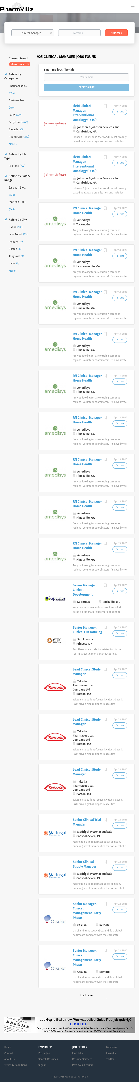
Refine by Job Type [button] (15, 156)
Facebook (111, 1047)
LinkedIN (111, 1053)
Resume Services (82, 1059)
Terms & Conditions (15, 1065)
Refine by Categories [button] (12, 76)
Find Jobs (116, 32)
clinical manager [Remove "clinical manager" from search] (19, 64)
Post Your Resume (82, 1065)
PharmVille (82, 1077)
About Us (9, 1059)
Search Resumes (48, 1059)
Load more (86, 995)
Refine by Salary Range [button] (17, 178)
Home (7, 1047)
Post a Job (44, 1053)
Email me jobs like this (59, 69)
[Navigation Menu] (132, 6)
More (12, 144)
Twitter (110, 1059)
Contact (8, 1053)
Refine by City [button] (17, 219)
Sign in (42, 1065)
